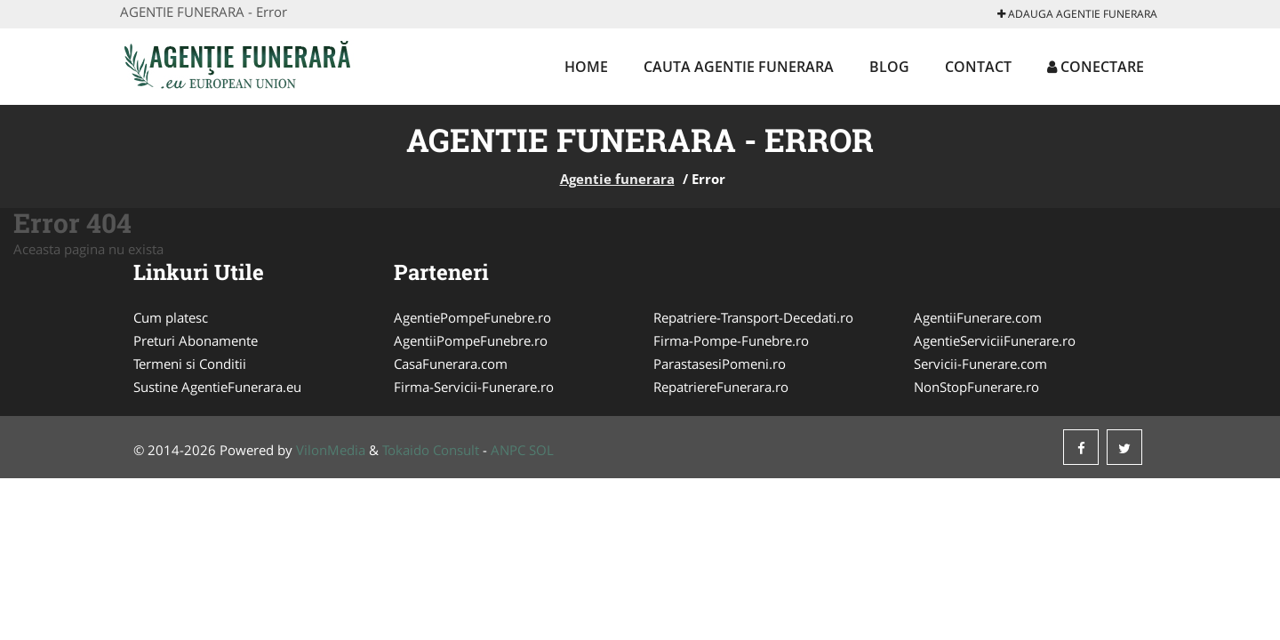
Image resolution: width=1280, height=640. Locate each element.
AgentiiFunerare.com (978, 317)
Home (586, 66)
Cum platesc (170, 317)
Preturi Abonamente (195, 340)
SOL (541, 450)
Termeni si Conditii (189, 363)
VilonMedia (330, 450)
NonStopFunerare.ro (976, 387)
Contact (978, 66)
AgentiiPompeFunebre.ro (471, 340)
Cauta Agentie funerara (739, 66)
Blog (889, 66)
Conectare (1095, 66)
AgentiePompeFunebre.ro (472, 317)
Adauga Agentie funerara (1077, 13)
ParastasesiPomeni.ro (719, 363)
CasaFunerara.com (451, 363)
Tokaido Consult (430, 450)
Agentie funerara (617, 179)
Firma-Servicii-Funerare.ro (474, 387)
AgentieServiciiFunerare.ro (995, 340)
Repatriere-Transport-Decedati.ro (753, 317)
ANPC (508, 450)
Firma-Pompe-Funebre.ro (731, 340)
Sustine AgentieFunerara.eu (217, 387)
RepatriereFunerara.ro (720, 387)
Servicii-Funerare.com (980, 363)
